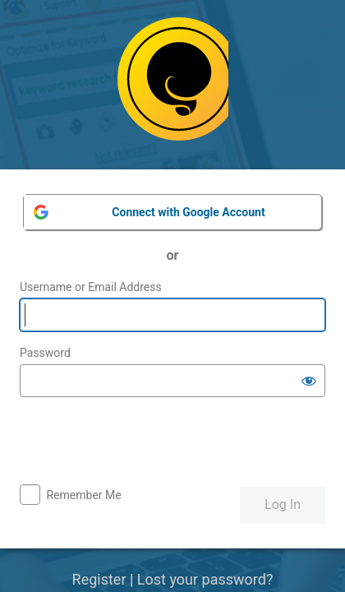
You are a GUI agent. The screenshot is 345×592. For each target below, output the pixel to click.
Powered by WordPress (172, 85)
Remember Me (83, 495)
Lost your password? (205, 579)
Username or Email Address (91, 287)
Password (45, 352)
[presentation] (144, 442)
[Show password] (308, 380)
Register (99, 579)
